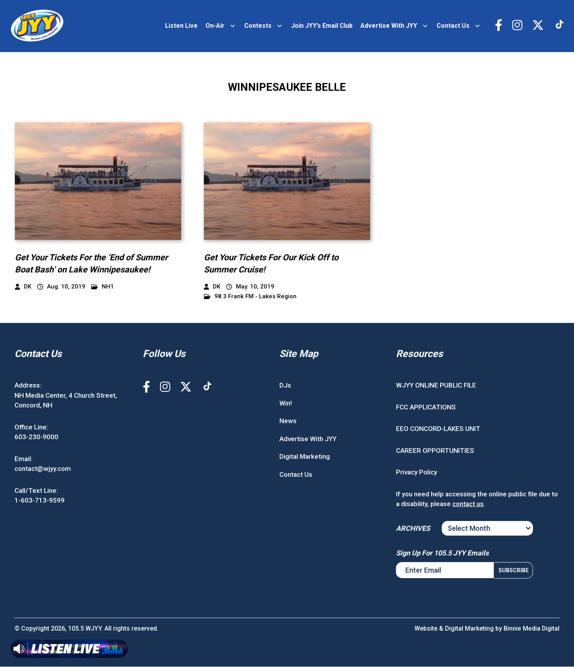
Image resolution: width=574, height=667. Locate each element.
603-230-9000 (36, 438)
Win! (285, 403)
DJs (285, 386)
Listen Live (181, 26)
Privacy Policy (416, 473)
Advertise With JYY (388, 26)
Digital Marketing (304, 457)
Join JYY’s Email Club (322, 26)
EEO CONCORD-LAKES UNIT (438, 429)
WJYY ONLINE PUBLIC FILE (436, 386)
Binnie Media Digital (531, 629)
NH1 (102, 287)
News (288, 421)
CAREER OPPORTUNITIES (435, 451)
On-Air (215, 26)
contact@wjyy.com (42, 469)
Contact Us (453, 26)
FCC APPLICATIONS (426, 407)
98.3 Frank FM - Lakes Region (250, 297)
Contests (258, 26)
